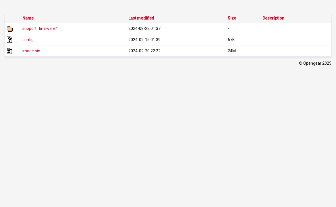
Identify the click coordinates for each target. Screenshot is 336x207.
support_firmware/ (39, 28)
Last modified (141, 18)
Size (232, 18)
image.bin (31, 51)
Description (273, 18)
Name (28, 18)
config (28, 39)
